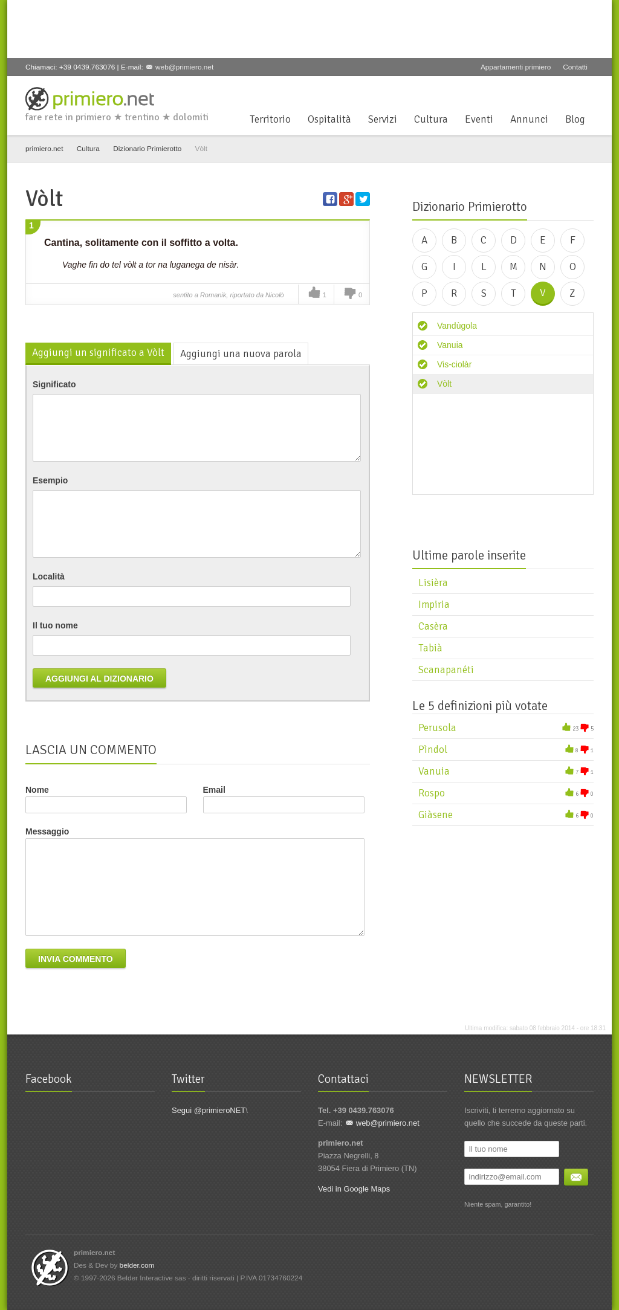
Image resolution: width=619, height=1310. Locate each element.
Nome (37, 790)
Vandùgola (457, 326)
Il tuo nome (55, 625)
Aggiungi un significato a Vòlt (98, 352)
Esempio (50, 480)
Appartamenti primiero (516, 67)
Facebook (506, 90)
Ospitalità (329, 119)
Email (284, 799)
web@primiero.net (184, 67)
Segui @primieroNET (208, 1110)
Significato (54, 384)
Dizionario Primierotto (147, 148)
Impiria (434, 604)
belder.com (137, 1265)
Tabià (430, 648)
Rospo (431, 793)
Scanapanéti (446, 669)
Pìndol (432, 749)
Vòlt (444, 384)
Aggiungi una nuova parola (241, 353)
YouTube (566, 90)
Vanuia (450, 345)
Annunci (529, 119)
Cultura (431, 119)
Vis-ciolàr (454, 364)
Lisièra (433, 582)
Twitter (526, 90)
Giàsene (435, 814)
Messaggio (47, 831)
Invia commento (75, 959)
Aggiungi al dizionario (99, 678)
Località (49, 576)
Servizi (382, 119)
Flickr (586, 90)
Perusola (437, 727)
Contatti (575, 67)
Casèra (433, 626)
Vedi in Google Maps (354, 1188)
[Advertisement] (239, 27)
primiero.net (44, 148)
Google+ (546, 90)
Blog (575, 119)
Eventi (479, 119)
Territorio (270, 119)
